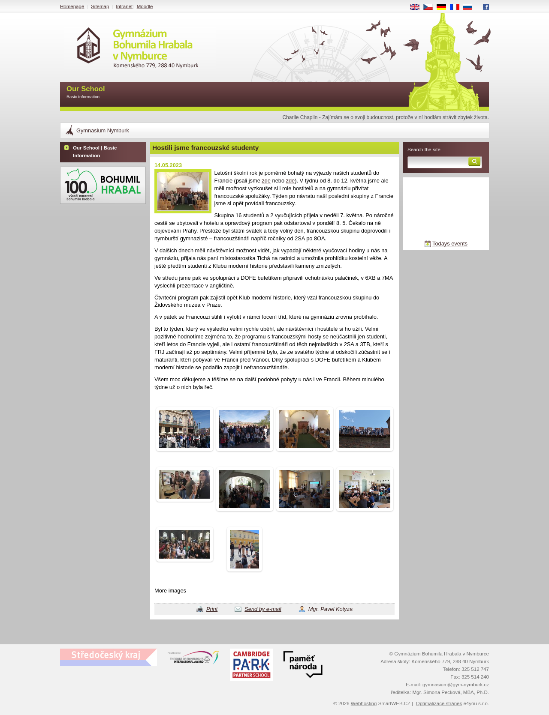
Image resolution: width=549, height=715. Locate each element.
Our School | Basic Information (95, 151)
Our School (85, 93)
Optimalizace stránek (439, 703)
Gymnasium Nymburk (102, 130)
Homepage (72, 6)
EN (417, 7)
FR (457, 7)
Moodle (145, 6)
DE (444, 7)
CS (431, 7)
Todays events (450, 243)
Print (211, 609)
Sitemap (100, 6)
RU (470, 7)
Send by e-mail (262, 609)
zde (266, 180)
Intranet (124, 6)
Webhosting (364, 703)
